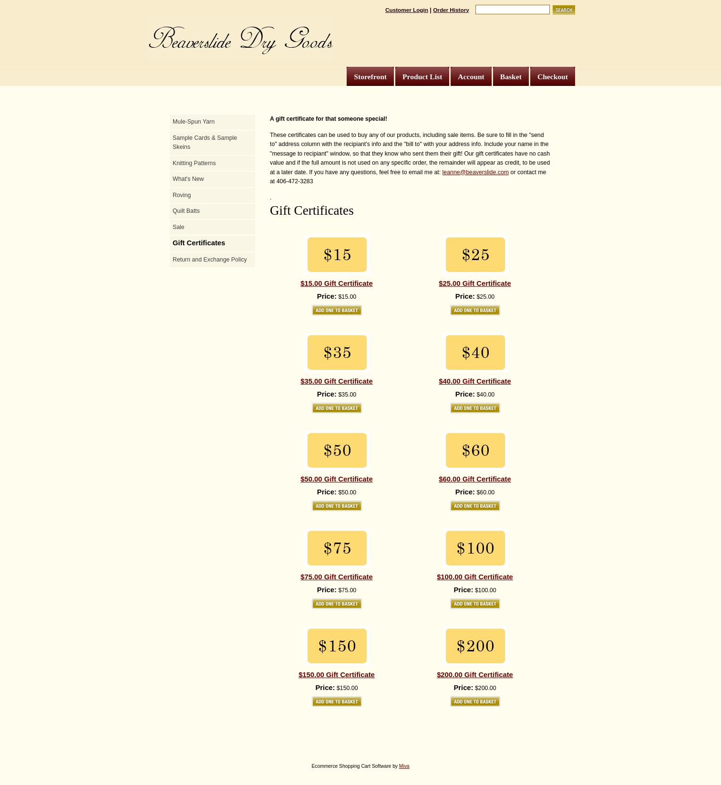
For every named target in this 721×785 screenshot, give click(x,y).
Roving (182, 195)
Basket (511, 77)
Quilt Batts (186, 211)
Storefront (370, 77)
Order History (451, 10)
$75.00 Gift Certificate (336, 577)
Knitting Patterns (194, 163)
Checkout (552, 77)
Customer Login (406, 10)
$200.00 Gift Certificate (475, 675)
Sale (179, 227)
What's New (188, 179)
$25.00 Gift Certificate (475, 283)
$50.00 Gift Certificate (336, 479)
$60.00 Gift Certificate (475, 479)
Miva (404, 766)
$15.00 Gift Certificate (336, 283)
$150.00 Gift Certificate (337, 675)
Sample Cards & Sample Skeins (205, 143)
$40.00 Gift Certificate (475, 381)
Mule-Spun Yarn (194, 121)
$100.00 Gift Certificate (475, 577)
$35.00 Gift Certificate (336, 381)
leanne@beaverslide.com (476, 172)
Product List (422, 77)
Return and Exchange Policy (210, 259)
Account (471, 77)
